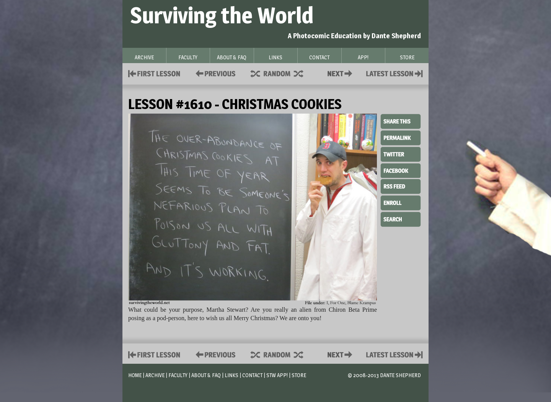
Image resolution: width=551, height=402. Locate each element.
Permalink (400, 138)
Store (299, 375)
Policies (214, 73)
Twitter (400, 154)
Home (135, 375)
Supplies (282, 73)
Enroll (400, 202)
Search (400, 218)
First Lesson (154, 73)
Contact (341, 73)
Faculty (177, 375)
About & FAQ (206, 375)
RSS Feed (400, 186)
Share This (400, 122)
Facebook (400, 170)
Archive (155, 375)
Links (231, 375)
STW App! (277, 375)
